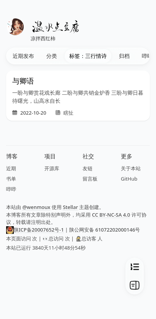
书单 (11, 178)
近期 (11, 168)
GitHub (129, 178)
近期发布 (23, 55)
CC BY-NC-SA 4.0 (111, 214)
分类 (51, 55)
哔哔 (11, 189)
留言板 (90, 178)
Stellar (70, 207)
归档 (124, 55)
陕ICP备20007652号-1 (39, 229)
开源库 (51, 168)
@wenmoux (36, 207)
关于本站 (131, 168)
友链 (88, 168)
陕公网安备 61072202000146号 (104, 229)
